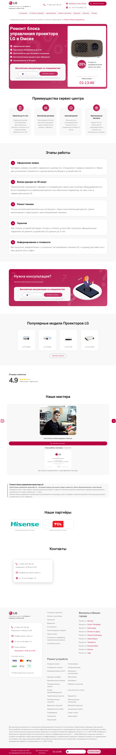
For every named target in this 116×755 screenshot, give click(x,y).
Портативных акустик (55, 696)
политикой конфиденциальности (52, 78)
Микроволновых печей (56, 671)
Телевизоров (73, 664)
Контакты (86, 13)
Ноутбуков (72, 680)
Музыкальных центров (56, 680)
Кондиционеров (74, 667)
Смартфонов (52, 713)
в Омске (27, 6)
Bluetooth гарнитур (75, 705)
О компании (23, 13)
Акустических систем (76, 690)
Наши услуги (52, 634)
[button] (114, 421)
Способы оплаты (53, 643)
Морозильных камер (55, 709)
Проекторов (72, 716)
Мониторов (72, 677)
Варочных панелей (54, 705)
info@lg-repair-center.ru (22, 636)
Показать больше (58, 356)
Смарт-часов (73, 713)
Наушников (51, 720)
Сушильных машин (75, 709)
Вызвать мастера (57, 443)
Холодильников (53, 664)
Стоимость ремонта (54, 613)
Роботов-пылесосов (75, 684)
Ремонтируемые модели (56, 630)
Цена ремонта (51, 13)
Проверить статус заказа (76, 4)
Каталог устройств (37, 13)
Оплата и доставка (64, 13)
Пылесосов (51, 716)
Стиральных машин (55, 667)
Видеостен (72, 696)
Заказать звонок (97, 4)
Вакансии (77, 13)
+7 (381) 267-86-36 (53, 5)
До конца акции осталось (42, 751)
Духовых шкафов (54, 677)
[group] (25, 525)
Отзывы (94, 13)
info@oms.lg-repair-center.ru (28, 572)
